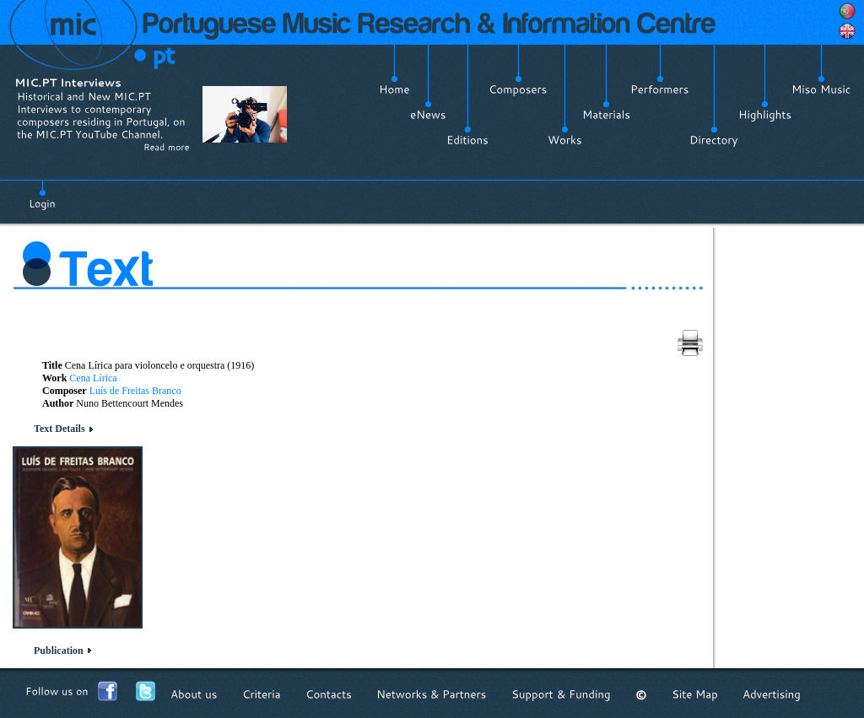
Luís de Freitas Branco (135, 391)
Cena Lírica (92, 378)
